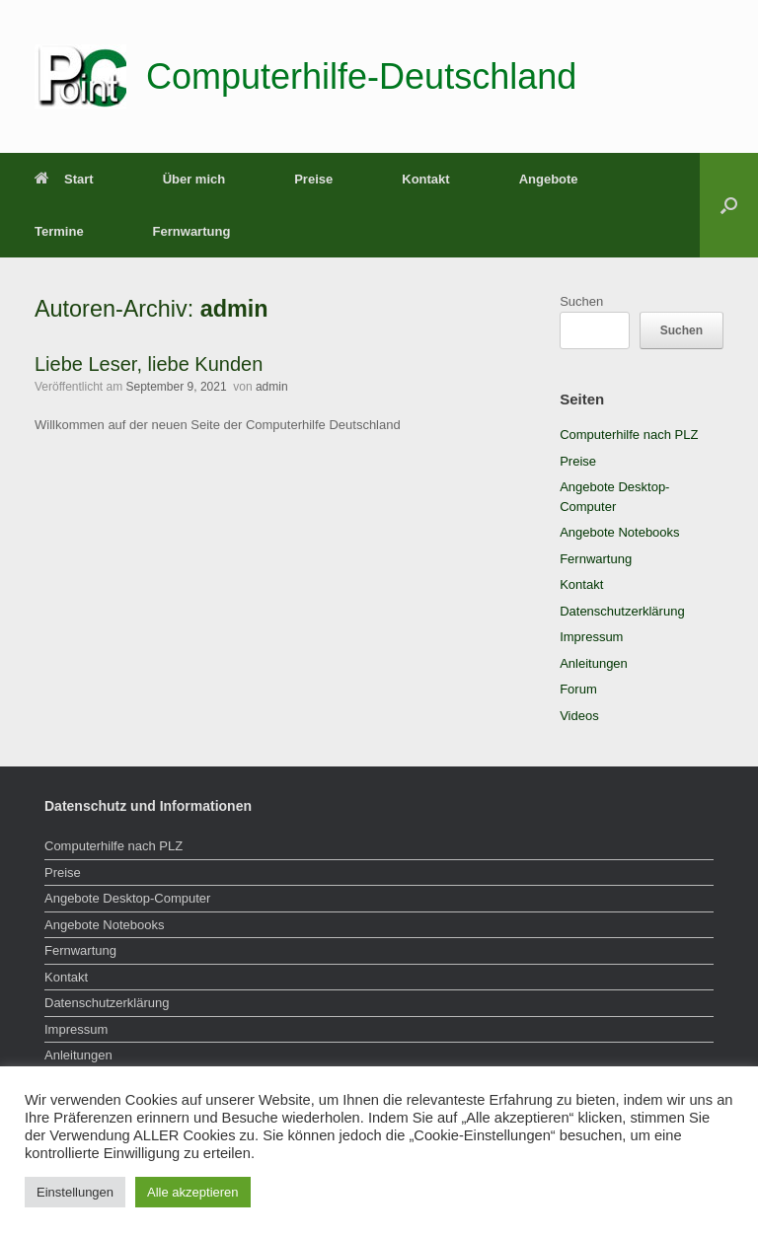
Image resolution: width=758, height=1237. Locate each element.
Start (64, 179)
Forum (578, 689)
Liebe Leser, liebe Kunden (149, 364)
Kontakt (425, 179)
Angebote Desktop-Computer (127, 898)
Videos (579, 715)
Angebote (548, 179)
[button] (729, 205)
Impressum (591, 636)
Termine (59, 231)
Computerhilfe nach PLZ (629, 434)
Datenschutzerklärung (622, 611)
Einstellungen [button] (75, 1192)
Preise (313, 179)
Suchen (581, 301)
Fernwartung (192, 231)
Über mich (194, 179)
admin (234, 309)
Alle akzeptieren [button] (193, 1192)
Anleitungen (594, 663)
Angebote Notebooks (619, 532)
